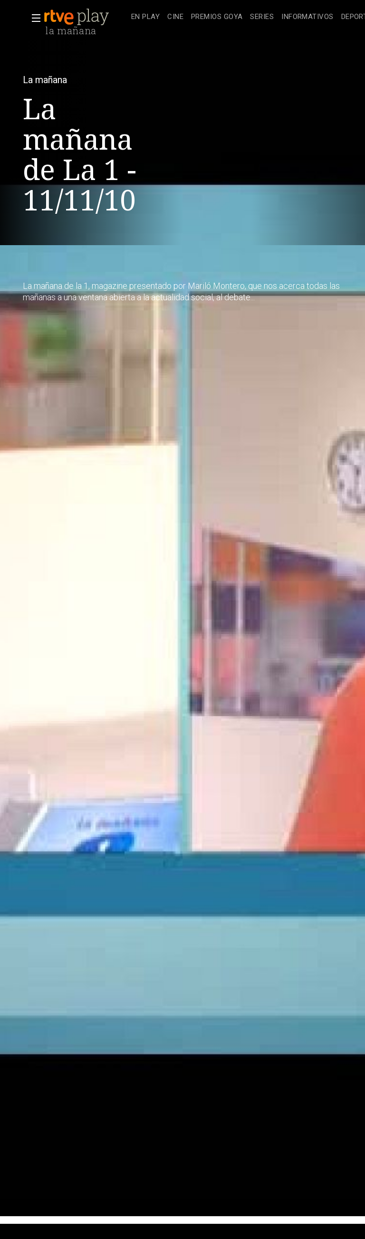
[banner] (85, 17)
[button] (33, 18)
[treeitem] (145, 17)
